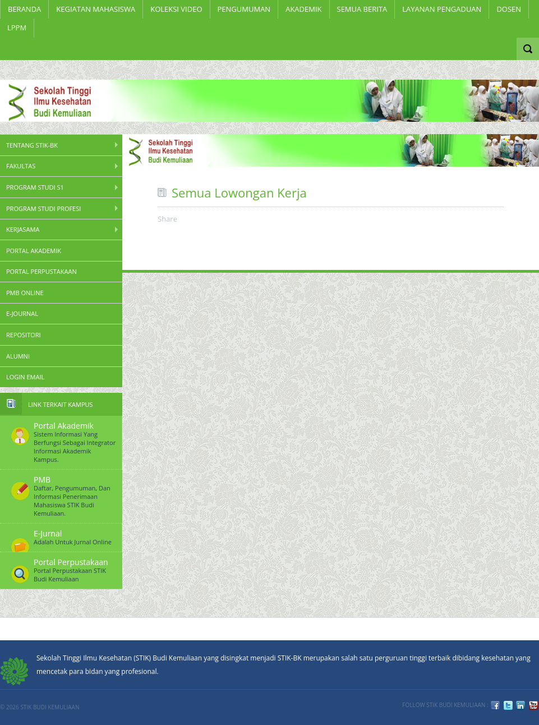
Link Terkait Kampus (60, 404)
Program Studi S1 (35, 187)
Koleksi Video (176, 9)
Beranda (24, 9)
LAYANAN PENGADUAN (441, 9)
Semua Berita (362, 9)
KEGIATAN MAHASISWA (95, 9)
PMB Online (25, 292)
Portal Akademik (33, 250)
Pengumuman (244, 9)
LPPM (16, 27)
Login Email (25, 377)
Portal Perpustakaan (41, 271)
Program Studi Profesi (43, 208)
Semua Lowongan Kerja (239, 192)
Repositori (23, 335)
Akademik (303, 9)
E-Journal (22, 313)
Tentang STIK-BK (32, 145)
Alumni (18, 356)
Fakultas (20, 166)
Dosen (508, 9)
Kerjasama (22, 229)
